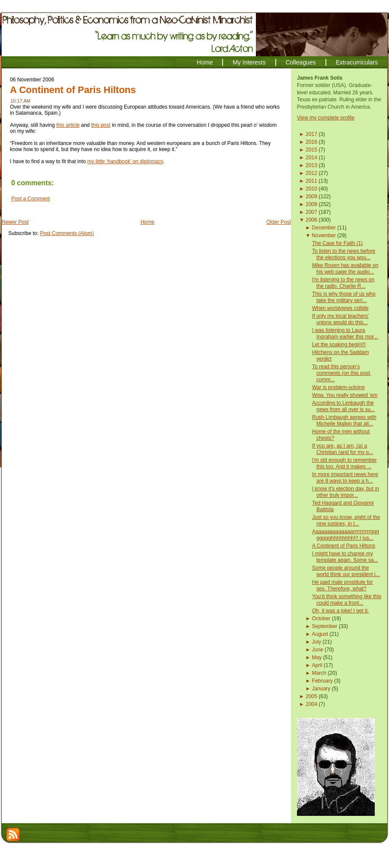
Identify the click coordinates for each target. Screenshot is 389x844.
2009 (311, 196)
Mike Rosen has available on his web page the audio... (345, 268)
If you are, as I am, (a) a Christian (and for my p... (342, 449)
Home (147, 222)
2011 (311, 181)
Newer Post (15, 222)
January (321, 689)
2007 (311, 212)
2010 (311, 189)
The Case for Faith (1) (337, 243)
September (325, 626)
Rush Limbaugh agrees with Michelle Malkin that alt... (344, 420)
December (324, 228)
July (316, 642)
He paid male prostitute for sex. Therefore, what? (342, 585)
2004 (311, 704)
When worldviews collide (340, 308)
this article (68, 125)
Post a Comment (30, 199)
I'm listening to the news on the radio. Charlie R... (343, 283)
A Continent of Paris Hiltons (73, 89)
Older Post (278, 222)
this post (101, 125)
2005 (311, 696)
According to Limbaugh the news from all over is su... (343, 406)
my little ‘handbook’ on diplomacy (125, 161)
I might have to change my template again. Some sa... (345, 557)
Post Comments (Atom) (67, 233)
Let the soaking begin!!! (339, 344)
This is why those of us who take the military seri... (344, 297)
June (317, 650)
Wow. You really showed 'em (345, 395)
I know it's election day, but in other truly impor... (345, 492)
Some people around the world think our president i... (346, 571)
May (317, 657)
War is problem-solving (338, 387)
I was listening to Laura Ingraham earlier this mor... (345, 333)
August (320, 634)
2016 (311, 142)
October (321, 618)
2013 (311, 165)
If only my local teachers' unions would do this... (340, 319)
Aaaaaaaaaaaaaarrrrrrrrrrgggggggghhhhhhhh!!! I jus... (345, 534)
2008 (311, 204)
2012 (311, 173)
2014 (311, 158)
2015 (311, 150)
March (319, 673)
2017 (311, 134)
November (324, 235)
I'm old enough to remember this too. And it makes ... (344, 463)
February (322, 681)
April (317, 665)
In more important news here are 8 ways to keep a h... (345, 477)
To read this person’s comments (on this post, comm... (341, 373)
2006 (311, 220)
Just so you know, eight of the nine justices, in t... (346, 520)
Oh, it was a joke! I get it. (340, 611)
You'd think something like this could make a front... (346, 599)
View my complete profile (325, 118)
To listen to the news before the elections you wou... (343, 254)
